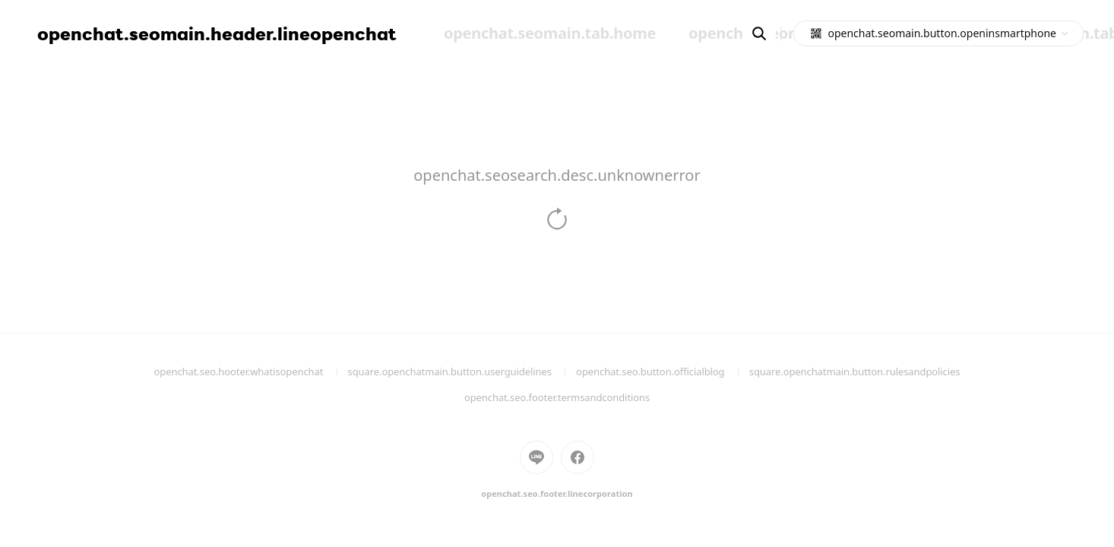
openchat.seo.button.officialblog (662, 371)
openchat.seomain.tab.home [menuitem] (550, 33)
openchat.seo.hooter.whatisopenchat (251, 371)
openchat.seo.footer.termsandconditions (557, 397)
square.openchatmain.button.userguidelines (462, 371)
